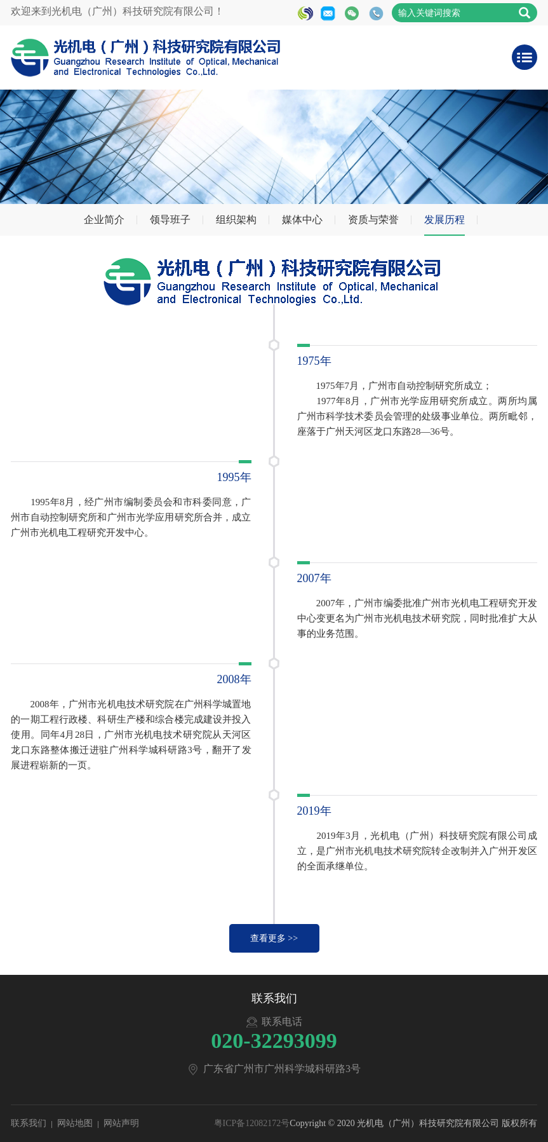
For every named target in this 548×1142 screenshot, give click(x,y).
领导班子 (170, 219)
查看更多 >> (274, 938)
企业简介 (104, 219)
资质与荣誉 (373, 219)
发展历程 (444, 219)
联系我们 (28, 1123)
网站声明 (121, 1123)
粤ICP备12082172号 (252, 1123)
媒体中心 (302, 219)
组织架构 (236, 219)
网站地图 (75, 1123)
